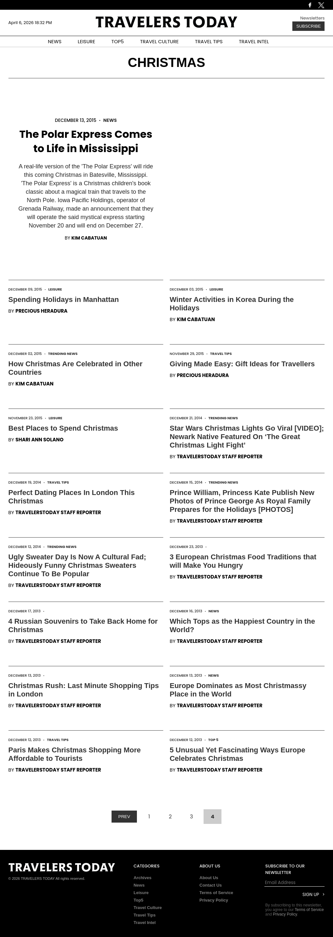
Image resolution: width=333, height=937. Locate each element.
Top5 (138, 900)
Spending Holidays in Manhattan (63, 299)
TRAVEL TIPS (209, 41)
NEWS (54, 41)
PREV (124, 816)
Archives (143, 877)
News (110, 120)
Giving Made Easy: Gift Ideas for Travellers (242, 364)
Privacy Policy (213, 900)
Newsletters (312, 18)
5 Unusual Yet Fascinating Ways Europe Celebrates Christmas (237, 754)
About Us (208, 877)
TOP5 (118, 41)
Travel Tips (221, 353)
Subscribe (308, 26)
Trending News (63, 353)
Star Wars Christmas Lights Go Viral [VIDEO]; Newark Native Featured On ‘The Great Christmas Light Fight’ (247, 436)
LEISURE (86, 41)
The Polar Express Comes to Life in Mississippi (85, 141)
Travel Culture (148, 907)
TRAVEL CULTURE (159, 41)
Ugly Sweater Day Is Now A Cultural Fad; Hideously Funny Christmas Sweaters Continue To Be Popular (77, 565)
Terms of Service (216, 892)
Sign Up (310, 894)
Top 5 (213, 739)
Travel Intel (145, 922)
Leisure (55, 289)
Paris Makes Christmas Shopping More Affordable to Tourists (74, 754)
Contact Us (210, 885)
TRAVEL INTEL (254, 41)
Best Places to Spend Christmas (63, 428)
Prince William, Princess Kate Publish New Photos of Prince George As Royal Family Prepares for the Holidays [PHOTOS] (242, 501)
